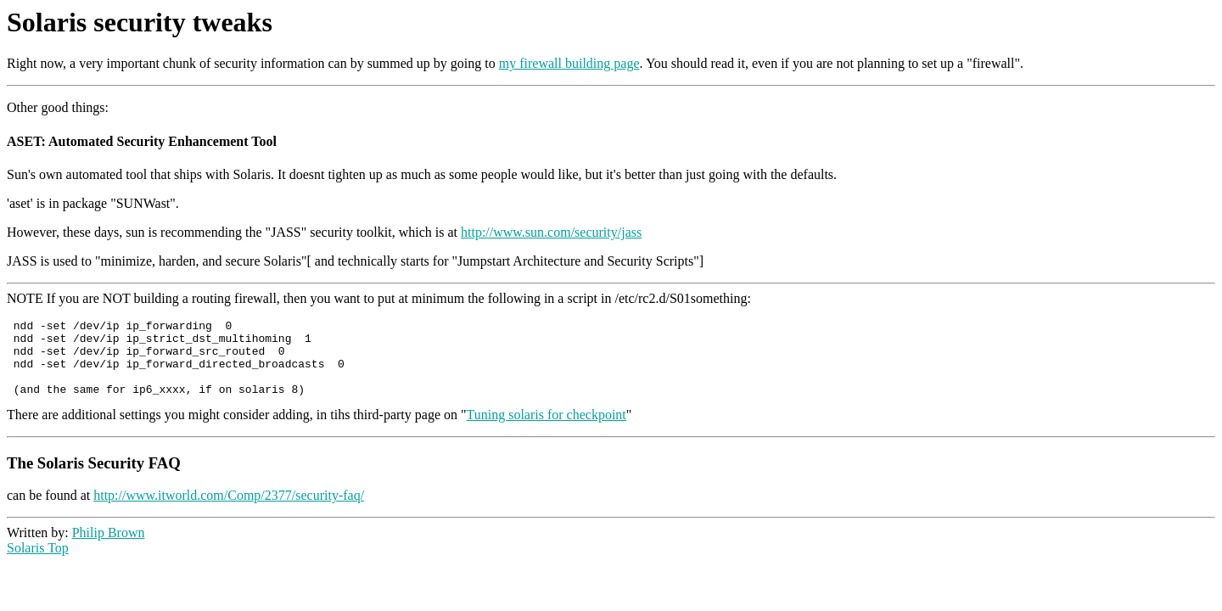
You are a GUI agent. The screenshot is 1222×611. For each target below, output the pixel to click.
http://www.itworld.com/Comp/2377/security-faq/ (228, 510)
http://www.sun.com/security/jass (551, 232)
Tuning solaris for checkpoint (546, 430)
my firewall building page (569, 63)
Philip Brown (108, 548)
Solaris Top (38, 563)
